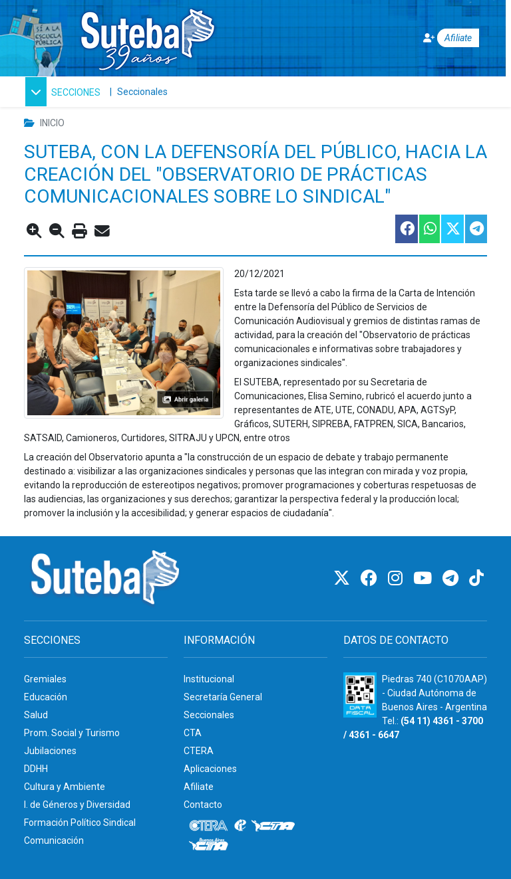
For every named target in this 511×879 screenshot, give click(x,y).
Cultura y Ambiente (64, 786)
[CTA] (273, 826)
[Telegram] (452, 578)
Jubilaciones (50, 750)
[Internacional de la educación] (240, 826)
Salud (36, 715)
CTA (193, 733)
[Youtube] (424, 578)
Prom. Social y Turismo (72, 733)
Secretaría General (223, 697)
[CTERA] (209, 826)
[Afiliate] (442, 38)
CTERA (199, 750)
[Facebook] (371, 578)
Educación (45, 697)
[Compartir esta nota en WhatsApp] (429, 229)
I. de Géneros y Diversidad (77, 804)
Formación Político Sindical (80, 822)
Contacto (203, 804)
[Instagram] (397, 578)
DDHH (36, 768)
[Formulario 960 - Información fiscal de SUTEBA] (360, 695)
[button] (62, 91)
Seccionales (142, 91)
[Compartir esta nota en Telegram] (475, 229)
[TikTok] (476, 578)
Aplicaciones (210, 768)
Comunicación (54, 840)
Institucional (209, 679)
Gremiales (45, 679)
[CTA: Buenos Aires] (210, 846)
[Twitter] (343, 578)
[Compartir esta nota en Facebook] (406, 229)
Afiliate (199, 786)
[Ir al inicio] (147, 35)
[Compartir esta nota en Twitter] (452, 229)
